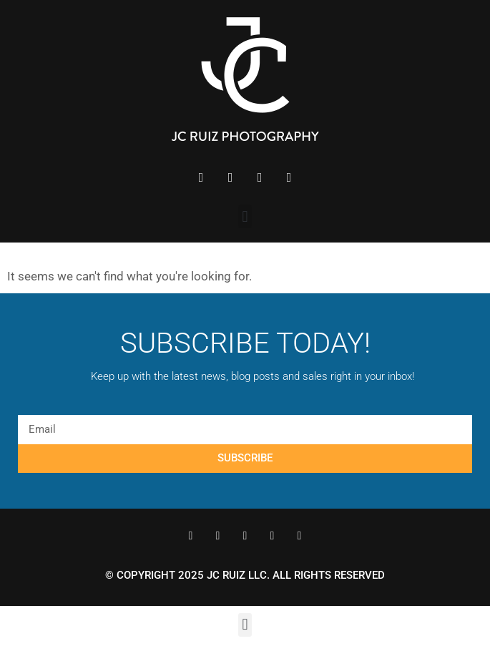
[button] (245, 216)
